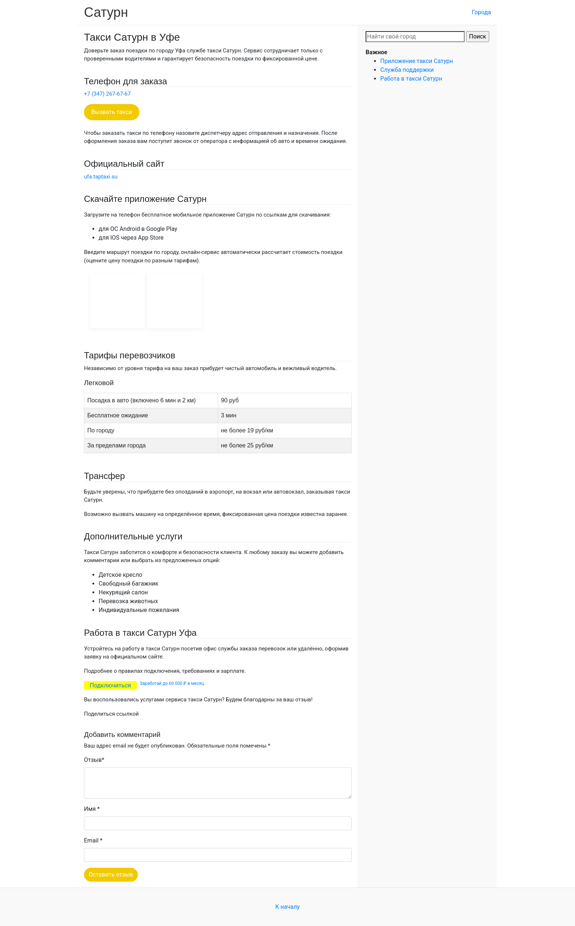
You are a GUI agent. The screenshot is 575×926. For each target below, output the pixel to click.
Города (481, 12)
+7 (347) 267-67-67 (107, 94)
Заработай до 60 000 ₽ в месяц (172, 683)
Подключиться (110, 685)
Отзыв (93, 759)
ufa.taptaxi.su (100, 176)
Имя (90, 808)
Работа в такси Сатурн (411, 78)
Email (91, 840)
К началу (287, 906)
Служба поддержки (407, 69)
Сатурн (106, 12)
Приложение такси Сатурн (416, 61)
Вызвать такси (111, 111)
